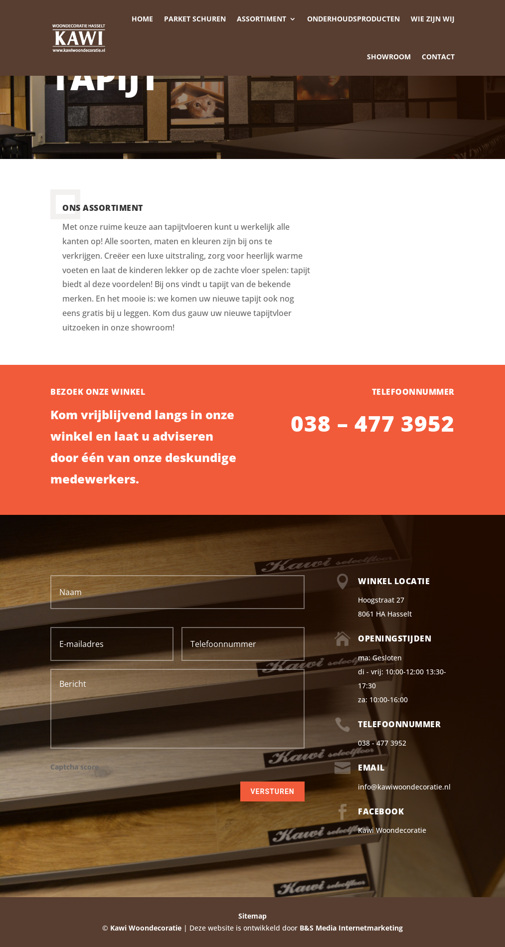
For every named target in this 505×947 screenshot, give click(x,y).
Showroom (389, 56)
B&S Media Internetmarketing (351, 928)
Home (142, 18)
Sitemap (252, 916)
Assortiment (261, 18)
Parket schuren (195, 18)
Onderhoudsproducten (353, 18)
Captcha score (74, 767)
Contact (438, 56)
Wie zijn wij (433, 18)
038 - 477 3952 (382, 743)
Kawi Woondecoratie (392, 830)
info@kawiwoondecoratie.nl (404, 786)
